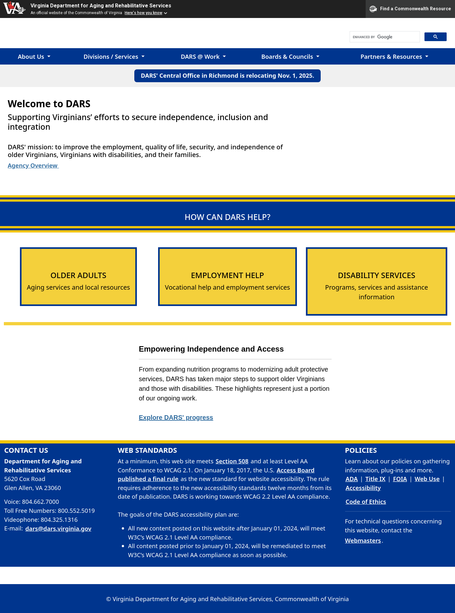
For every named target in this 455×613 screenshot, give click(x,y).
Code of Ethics (366, 501)
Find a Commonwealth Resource (410, 9)
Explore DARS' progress (176, 417)
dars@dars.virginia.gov (58, 528)
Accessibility (363, 488)
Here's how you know (143, 13)
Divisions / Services (112, 56)
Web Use (427, 479)
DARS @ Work (201, 56)
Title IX (375, 479)
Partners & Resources (392, 56)
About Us (32, 56)
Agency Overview (33, 165)
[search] (384, 37)
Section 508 (232, 461)
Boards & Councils (288, 56)
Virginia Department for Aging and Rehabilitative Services (101, 6)
